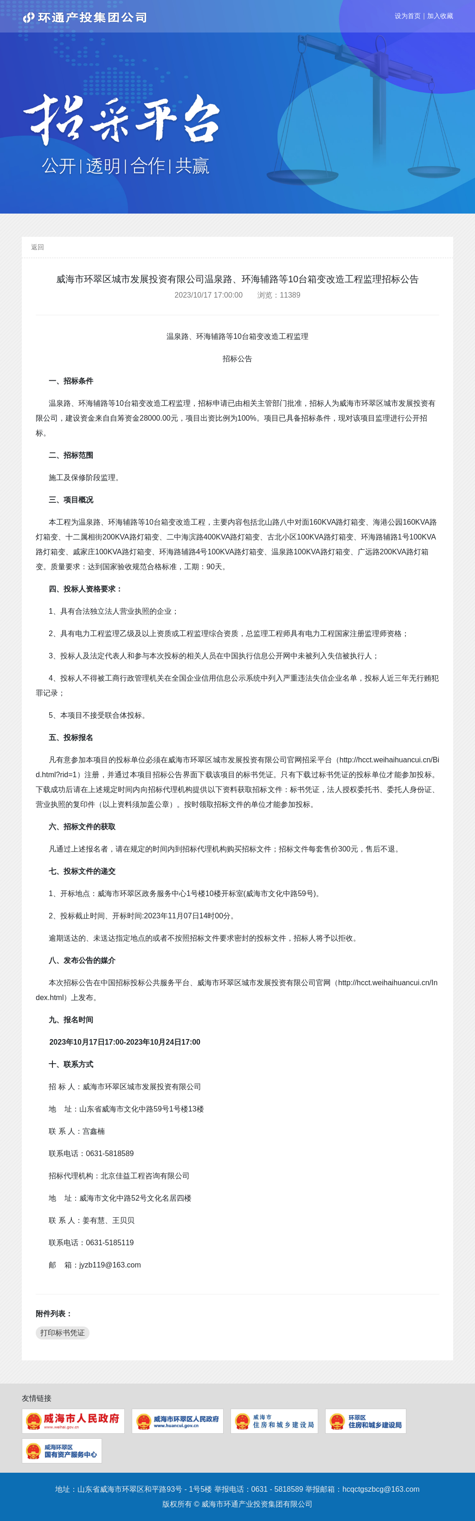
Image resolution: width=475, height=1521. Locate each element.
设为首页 (408, 16)
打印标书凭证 (62, 1333)
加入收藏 (440, 16)
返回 (37, 247)
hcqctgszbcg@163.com (381, 1489)
